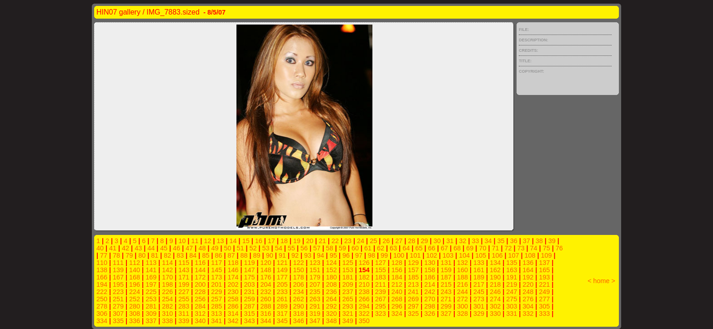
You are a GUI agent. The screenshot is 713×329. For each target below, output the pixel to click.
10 (182, 240)
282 (167, 306)
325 (413, 313)
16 (258, 240)
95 (333, 255)
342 (232, 320)
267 (380, 299)
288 (265, 306)
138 (101, 270)
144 (200, 270)
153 (347, 270)
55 (291, 248)
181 (347, 277)
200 (200, 284)
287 (249, 306)
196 (134, 284)
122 (298, 262)
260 (265, 299)
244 (462, 291)
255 (183, 299)
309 (151, 313)
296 (397, 306)
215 (446, 284)
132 (462, 262)
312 (200, 313)
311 (183, 313)
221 (544, 284)
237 (347, 291)
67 (444, 248)
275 (511, 299)
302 (495, 306)
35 (501, 240)
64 (406, 248)
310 (167, 313)
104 (464, 255)
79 (129, 255)
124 (331, 262)
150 (298, 270)
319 (315, 313)
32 (462, 240)
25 (373, 240)
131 (446, 262)
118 (232, 262)
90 (269, 255)
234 (298, 291)
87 (231, 255)
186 (429, 277)
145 (216, 270)
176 (265, 277)
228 (200, 291)
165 (544, 270)
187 (446, 277)
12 (207, 240)
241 (413, 291)
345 (282, 320)
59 (342, 248)
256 (200, 299)
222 (101, 291)
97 (358, 255)
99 (384, 255)
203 (249, 284)
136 (527, 262)
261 (282, 299)
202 (232, 284)
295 (380, 306)
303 (511, 306)
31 (449, 240)
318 (298, 313)
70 (482, 248)
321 (347, 313)
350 (364, 320)
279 (118, 306)
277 (544, 299)
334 (101, 320)
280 (134, 306)
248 (527, 291)
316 (265, 313)
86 (218, 255)
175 (249, 277)
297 (413, 306)
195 (118, 284)
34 (488, 240)
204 (265, 284)
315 (249, 313)
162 (495, 270)
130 (429, 262)
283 (183, 306)
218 (495, 284)
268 (397, 299)
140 (134, 270)
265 (347, 299)
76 (559, 248)
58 (329, 248)
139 (118, 270)
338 (167, 320)
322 (364, 313)
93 (307, 255)
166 (101, 277)
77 (103, 255)
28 (411, 240)
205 (282, 284)
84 (192, 255)
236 (331, 291)
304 (527, 306)
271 (446, 299)
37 (526, 240)
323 (380, 313)
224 (134, 291)
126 (364, 262)
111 (118, 262)
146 (232, 270)
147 (249, 270)
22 (335, 240)
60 (355, 248)
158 (429, 270)
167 (118, 277)
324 (397, 313)
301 (478, 306)
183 (380, 277)
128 (397, 262)
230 (232, 291)
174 (232, 277)
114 (167, 262)
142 (167, 270)
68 (457, 248)
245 (478, 291)
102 (431, 255)
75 (546, 248)
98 (371, 255)
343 (249, 320)
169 (151, 277)
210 (364, 284)
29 (424, 240)
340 (200, 320)
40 (100, 248)
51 (240, 248)
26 (386, 240)
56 (304, 248)
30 (437, 240)
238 (364, 291)
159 (446, 270)
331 (511, 313)
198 (167, 284)
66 (431, 248)
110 (101, 262)
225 (151, 291)
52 (253, 248)
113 (151, 262)
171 (183, 277)
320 (331, 313)
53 (266, 248)
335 (118, 320)
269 (413, 299)
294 (364, 306)
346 (298, 320)
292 (331, 306)
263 (315, 299)
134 (495, 262)
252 (134, 299)
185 (413, 277)
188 (462, 277)
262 (298, 299)
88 (244, 255)
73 (521, 248)
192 (527, 277)
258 (232, 299)
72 (508, 248)
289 (282, 306)
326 (429, 313)
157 (413, 270)
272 (462, 299)
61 (368, 248)
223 (118, 291)
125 (347, 262)
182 (364, 277)
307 (118, 313)
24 (360, 240)
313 (216, 313)
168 (134, 277)
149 (282, 270)
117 (216, 262)
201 (216, 284)
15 (246, 240)
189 (478, 277)
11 (194, 240)
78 (116, 255)
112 (134, 262)
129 (413, 262)
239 (380, 291)
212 (397, 284)
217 (478, 284)
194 (101, 284)
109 (546, 255)
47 (189, 248)
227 (183, 291)
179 (315, 277)
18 (284, 240)
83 (180, 255)
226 (167, 291)
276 (527, 299)
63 (393, 248)
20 (309, 240)
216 (462, 284)
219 (511, 284)
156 (397, 270)
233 (282, 291)
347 (315, 320)
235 (315, 291)
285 (216, 306)
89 (257, 255)
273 (478, 299)
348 (331, 320)
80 (142, 255)
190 (495, 277)
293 (347, 306)
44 (151, 248)
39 (552, 240)
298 (429, 306)
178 (298, 277)
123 (315, 262)
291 (315, 306)
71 (495, 248)
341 (216, 320)
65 (418, 248)
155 (380, 270)
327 (446, 313)
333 (544, 313)
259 (249, 299)
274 (495, 299)
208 (331, 284)
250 (101, 299)
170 (167, 277)
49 (214, 248)
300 (462, 306)
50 (227, 248)
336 (134, 320)
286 (232, 306)
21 (322, 240)
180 (331, 277)
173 (216, 277)
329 (478, 313)
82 (167, 255)
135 (511, 262)
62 (380, 248)
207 (315, 284)
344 (265, 320)
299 (446, 306)
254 (167, 299)
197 (151, 284)
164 (527, 270)
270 (429, 299)
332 (527, 313)
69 (469, 248)
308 (134, 313)
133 (478, 262)
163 (511, 270)
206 (298, 284)
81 (154, 255)
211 (380, 284)
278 (101, 306)
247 (511, 291)
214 (429, 284)
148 (265, 270)
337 (151, 320)
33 (475, 240)
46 (176, 248)
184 (397, 277)
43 (138, 248)
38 (539, 240)
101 (415, 255)
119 (249, 262)
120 (265, 262)
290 (298, 306)
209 (347, 284)
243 (446, 291)
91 (282, 255)
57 (317, 248)
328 (462, 313)
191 (511, 277)
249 (544, 291)
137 (544, 262)
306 (101, 313)
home (601, 280)
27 (398, 240)
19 (297, 240)
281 (151, 306)
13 (220, 240)
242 (429, 291)
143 (183, 270)
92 (295, 255)
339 (183, 320)
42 (125, 248)
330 (495, 313)
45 (163, 248)
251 (118, 299)
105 (480, 255)
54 (278, 248)
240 (397, 291)
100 (398, 255)
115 (183, 262)
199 (183, 284)
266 (364, 299)
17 (271, 240)
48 (202, 248)
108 (529, 255)
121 (282, 262)
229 (216, 291)
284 (200, 306)
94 (320, 255)
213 (413, 284)
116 (200, 262)
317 (282, 313)
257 (216, 299)
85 (205, 255)
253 (151, 299)
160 (462, 270)
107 (513, 255)
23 (347, 240)
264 (331, 299)
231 (249, 291)
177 (282, 277)
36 (513, 240)
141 (151, 270)
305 (544, 306)
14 (233, 240)
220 (527, 284)
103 (447, 255)
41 (112, 248)
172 (200, 277)
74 (533, 248)
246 (495, 291)
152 (331, 270)
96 (346, 255)
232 (265, 291)
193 (544, 277)
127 (380, 262)
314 (232, 313)
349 (347, 320)
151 (315, 270)
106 (497, 255)
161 (478, 270)
